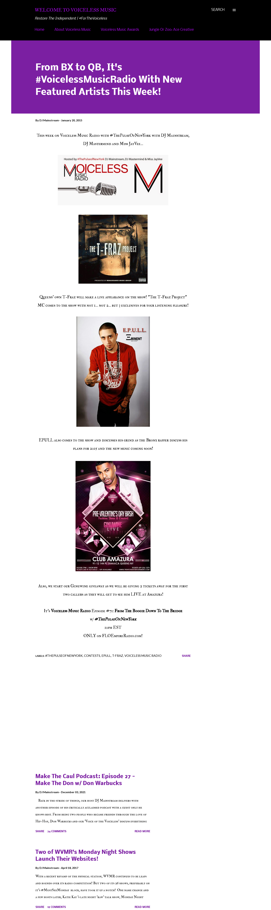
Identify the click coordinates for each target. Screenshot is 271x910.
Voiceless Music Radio (142, 655)
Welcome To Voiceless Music (75, 10)
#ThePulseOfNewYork (64, 655)
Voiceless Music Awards (120, 30)
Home (39, 30)
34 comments (56, 831)
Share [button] (186, 656)
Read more (142, 831)
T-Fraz (117, 655)
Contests (92, 655)
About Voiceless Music (72, 30)
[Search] (218, 10)
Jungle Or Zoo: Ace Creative (171, 30)
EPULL (106, 655)
